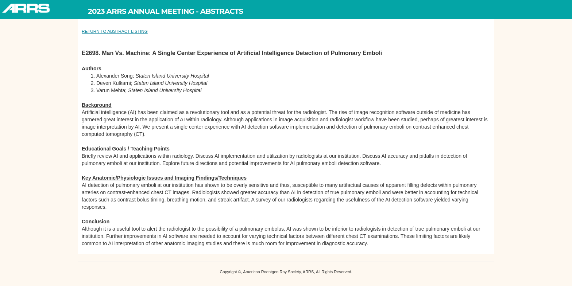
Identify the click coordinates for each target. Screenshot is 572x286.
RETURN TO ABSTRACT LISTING (115, 31)
